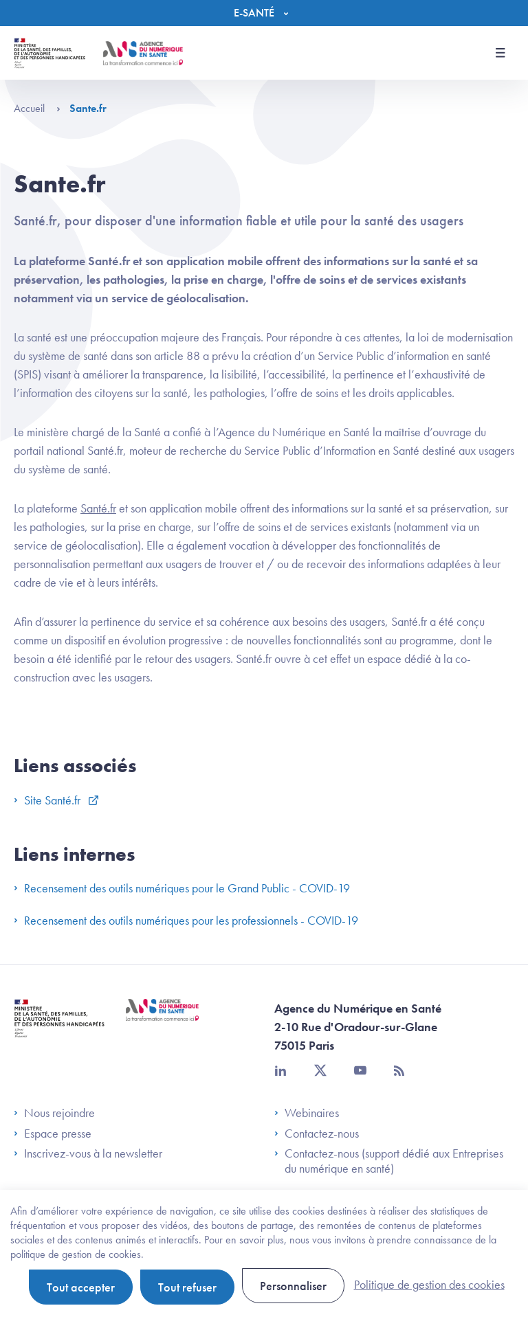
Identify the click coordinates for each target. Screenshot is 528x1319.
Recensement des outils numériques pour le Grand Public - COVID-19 (182, 888)
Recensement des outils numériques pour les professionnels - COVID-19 (186, 920)
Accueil (37, 108)
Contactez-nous (316, 1133)
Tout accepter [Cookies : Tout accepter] (81, 1287)
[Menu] (264, 13)
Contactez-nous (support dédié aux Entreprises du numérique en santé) (388, 1160)
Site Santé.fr (48, 800)
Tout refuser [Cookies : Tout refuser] (187, 1287)
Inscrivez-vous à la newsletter (88, 1153)
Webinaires (306, 1112)
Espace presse (52, 1133)
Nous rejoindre (54, 1112)
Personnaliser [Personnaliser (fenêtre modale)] (293, 1286)
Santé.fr (98, 508)
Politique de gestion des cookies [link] (429, 1284)
